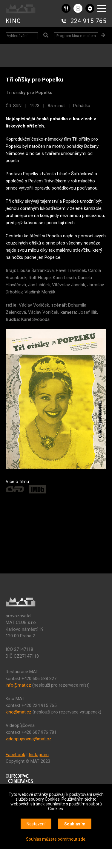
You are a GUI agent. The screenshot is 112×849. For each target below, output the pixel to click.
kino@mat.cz (18, 712)
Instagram (39, 754)
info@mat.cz (18, 685)
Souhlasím (74, 824)
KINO (13, 20)
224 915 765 (88, 21)
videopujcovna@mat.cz (28, 739)
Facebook (15, 754)
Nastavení (36, 824)
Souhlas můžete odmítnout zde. (56, 839)
